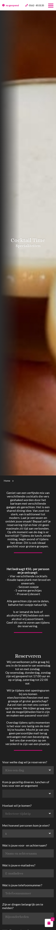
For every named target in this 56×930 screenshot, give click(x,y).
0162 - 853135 (36, 5)
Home (7, 480)
